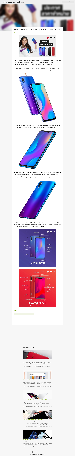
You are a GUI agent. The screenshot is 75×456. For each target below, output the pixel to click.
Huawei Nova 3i (30, 314)
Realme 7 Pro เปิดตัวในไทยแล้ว (29, 439)
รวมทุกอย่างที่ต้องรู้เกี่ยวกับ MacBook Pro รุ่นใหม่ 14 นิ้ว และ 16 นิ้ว (35, 399)
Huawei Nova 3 (22, 314)
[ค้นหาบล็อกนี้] (68, 2)
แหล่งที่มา (16, 310)
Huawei (16, 314)
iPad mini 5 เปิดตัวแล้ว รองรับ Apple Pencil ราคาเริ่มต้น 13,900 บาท (35, 379)
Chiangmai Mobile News (13, 2)
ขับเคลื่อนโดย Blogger (37, 451)
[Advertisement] (37, 337)
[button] (14, 33)
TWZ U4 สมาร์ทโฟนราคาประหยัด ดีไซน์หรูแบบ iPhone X (33, 419)
